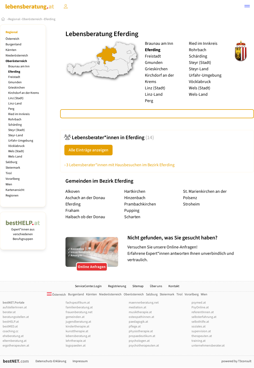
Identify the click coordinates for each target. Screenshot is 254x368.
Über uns (156, 286)
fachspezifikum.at (78, 302)
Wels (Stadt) (16, 151)
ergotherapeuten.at (16, 345)
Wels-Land (15, 156)
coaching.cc (10, 331)
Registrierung (117, 286)
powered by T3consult (236, 361)
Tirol (9, 173)
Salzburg (11, 162)
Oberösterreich (32, 19)
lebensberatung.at (78, 336)
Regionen (12, 195)
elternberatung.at (14, 341)
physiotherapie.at (141, 331)
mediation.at (137, 307)
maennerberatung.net (144, 302)
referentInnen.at (202, 312)
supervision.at (201, 331)
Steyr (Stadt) (16, 130)
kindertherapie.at (77, 326)
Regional (14, 19)
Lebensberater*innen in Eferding (109, 137)
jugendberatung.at (78, 321)
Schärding (15, 124)
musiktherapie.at (140, 312)
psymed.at (198, 302)
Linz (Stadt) (16, 98)
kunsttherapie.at (77, 331)
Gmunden (15, 82)
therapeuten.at (201, 336)
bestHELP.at (11, 321)
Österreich (12, 39)
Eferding (49, 19)
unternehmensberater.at (208, 345)
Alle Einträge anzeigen (88, 150)
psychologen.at (139, 341)
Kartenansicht (15, 190)
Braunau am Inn (19, 66)
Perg (11, 109)
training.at (198, 341)
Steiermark (13, 167)
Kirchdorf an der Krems (23, 93)
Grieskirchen (16, 87)
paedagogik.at (138, 321)
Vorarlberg (13, 179)
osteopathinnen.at (141, 317)
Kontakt (173, 286)
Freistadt (14, 77)
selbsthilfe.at (200, 321)
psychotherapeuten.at (144, 345)
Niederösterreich (17, 55)
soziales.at (198, 326)
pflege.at (135, 326)
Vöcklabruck (16, 146)
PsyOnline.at (200, 307)
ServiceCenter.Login (88, 286)
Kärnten (11, 50)
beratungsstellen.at (16, 317)
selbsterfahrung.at (203, 317)
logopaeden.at (76, 345)
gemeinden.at (75, 317)
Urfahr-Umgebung (20, 140)
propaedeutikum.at (142, 336)
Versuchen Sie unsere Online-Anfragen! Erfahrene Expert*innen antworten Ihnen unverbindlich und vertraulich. (189, 248)
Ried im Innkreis (19, 114)
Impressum (80, 361)
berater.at (9, 312)
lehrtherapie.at (76, 341)
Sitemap (138, 286)
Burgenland (13, 44)
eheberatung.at (13, 336)
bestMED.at (10, 326)
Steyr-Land (15, 135)
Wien (9, 184)
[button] (247, 7)
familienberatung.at (79, 307)
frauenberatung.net (79, 312)
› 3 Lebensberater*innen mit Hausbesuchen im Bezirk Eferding (119, 165)
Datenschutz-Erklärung (50, 361)
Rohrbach (14, 119)
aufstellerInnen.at (15, 307)
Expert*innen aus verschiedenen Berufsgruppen (23, 231)
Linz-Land (15, 103)
